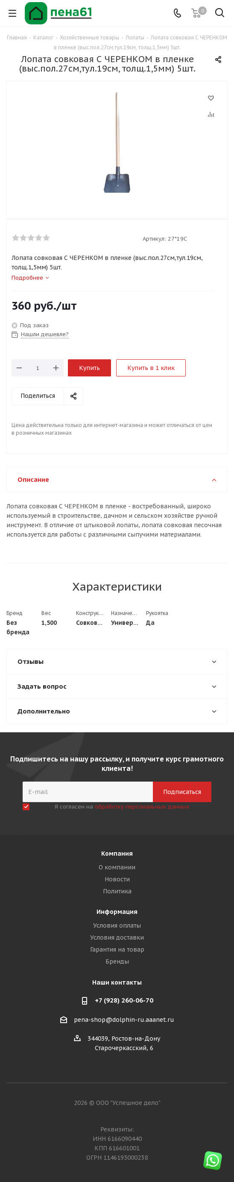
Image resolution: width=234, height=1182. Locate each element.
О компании (117, 867)
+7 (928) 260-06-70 (124, 1000)
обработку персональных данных (142, 806)
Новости (117, 879)
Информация (117, 912)
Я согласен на (122, 806)
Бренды (117, 961)
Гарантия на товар (117, 949)
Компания (117, 853)
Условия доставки (117, 937)
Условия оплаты (117, 925)
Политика (117, 891)
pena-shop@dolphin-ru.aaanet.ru (124, 1020)
